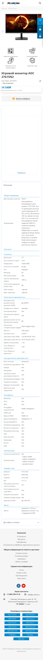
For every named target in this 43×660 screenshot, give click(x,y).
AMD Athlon (12, 619)
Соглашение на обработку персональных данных (21, 545)
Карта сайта (21, 578)
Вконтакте (19, 586)
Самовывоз (21, 559)
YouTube (24, 586)
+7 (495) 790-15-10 (13, 594)
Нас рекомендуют (32, 56)
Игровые (30, 635)
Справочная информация (21, 566)
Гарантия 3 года (32, 66)
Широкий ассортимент (11, 56)
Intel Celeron (12, 615)
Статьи (21, 570)
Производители (21, 576)
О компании (21, 536)
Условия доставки (21, 556)
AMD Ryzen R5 (12, 631)
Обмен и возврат (21, 562)
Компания (21, 533)
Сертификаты (21, 542)
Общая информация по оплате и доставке (21, 550)
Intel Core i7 (30, 623)
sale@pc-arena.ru (34, 595)
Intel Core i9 (12, 627)
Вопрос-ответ (21, 573)
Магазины (21, 539)
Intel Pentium (30, 615)
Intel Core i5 (12, 623)
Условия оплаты (21, 553)
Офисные (21, 639)
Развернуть (21, 173)
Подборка (12, 635)
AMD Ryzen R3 (30, 627)
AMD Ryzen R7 (30, 631)
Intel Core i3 (30, 619)
